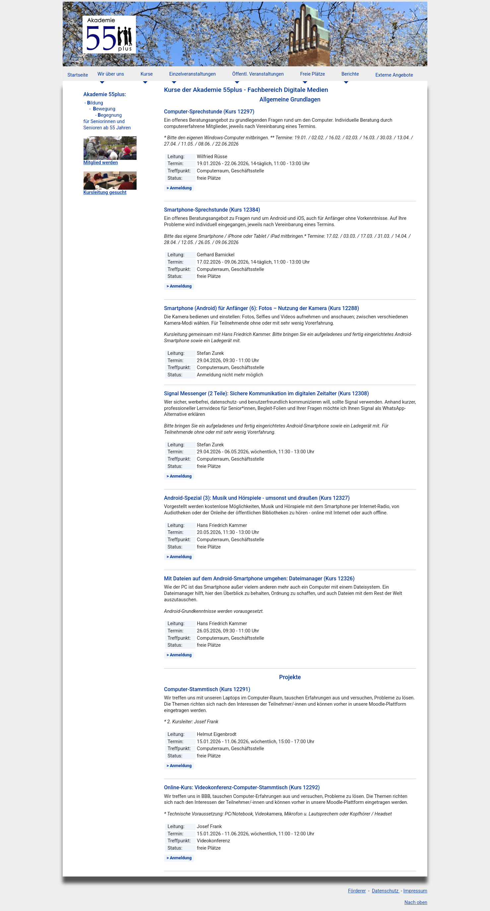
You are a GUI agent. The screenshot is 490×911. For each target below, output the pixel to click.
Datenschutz (386, 891)
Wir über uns (110, 74)
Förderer (357, 891)
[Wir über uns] (100, 82)
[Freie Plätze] (303, 82)
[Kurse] (144, 82)
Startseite (77, 75)
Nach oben (415, 902)
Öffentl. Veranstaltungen (258, 74)
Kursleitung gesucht (105, 192)
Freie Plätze (312, 74)
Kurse (147, 74)
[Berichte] (344, 82)
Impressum (415, 891)
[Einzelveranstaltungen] (172, 82)
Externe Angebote (394, 75)
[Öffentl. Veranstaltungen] (235, 82)
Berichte (350, 74)
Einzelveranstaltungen (192, 74)
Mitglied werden (101, 162)
